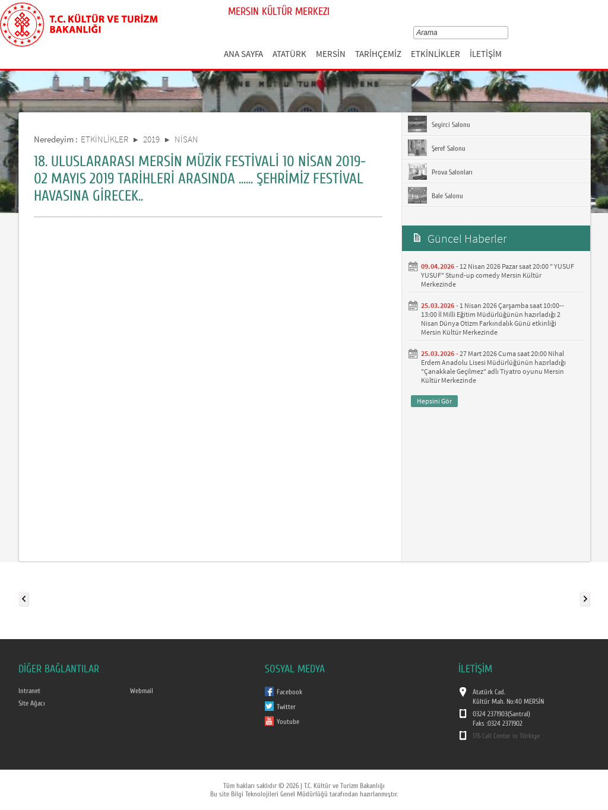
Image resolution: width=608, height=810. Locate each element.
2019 (151, 139)
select (507, 32)
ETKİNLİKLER (435, 53)
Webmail (141, 691)
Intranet (29, 691)
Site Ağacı (31, 703)
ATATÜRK (289, 53)
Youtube (288, 721)
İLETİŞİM (486, 53)
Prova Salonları (440, 171)
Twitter (286, 707)
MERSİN (331, 53)
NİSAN (186, 139)
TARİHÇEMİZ (378, 53)
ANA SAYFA (243, 53)
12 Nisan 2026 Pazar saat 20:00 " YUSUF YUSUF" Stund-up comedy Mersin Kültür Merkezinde (497, 275)
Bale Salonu (435, 195)
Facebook (289, 692)
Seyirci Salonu (439, 124)
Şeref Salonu (437, 147)
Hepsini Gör (434, 400)
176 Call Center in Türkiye (506, 736)
